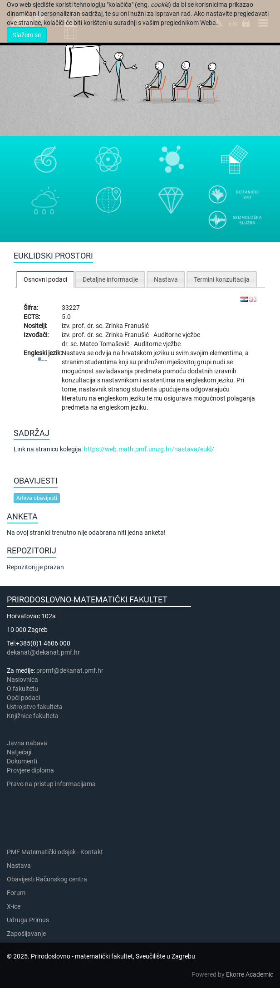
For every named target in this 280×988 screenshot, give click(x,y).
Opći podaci (23, 697)
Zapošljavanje (26, 933)
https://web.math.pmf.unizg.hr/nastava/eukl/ (149, 449)
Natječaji (19, 752)
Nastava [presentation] (166, 279)
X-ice (13, 906)
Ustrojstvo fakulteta (35, 706)
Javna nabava (27, 743)
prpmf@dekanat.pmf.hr (69, 670)
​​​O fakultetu (22, 688)
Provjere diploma (30, 770)
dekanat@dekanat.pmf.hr (43, 652)
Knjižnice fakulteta (33, 715)
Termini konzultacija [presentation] (222, 279)
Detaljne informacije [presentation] (110, 279)
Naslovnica (22, 679)
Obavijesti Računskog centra (47, 879)
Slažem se (27, 35)
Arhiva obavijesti (36, 498)
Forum (16, 892)
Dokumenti (22, 761)
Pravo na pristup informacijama (52, 783)
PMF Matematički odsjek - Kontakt (55, 852)
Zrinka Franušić (127, 325)
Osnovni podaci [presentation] (45, 279)
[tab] (45, 279)
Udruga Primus (28, 920)
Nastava (19, 865)
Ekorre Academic (249, 974)
